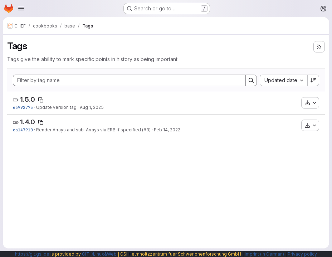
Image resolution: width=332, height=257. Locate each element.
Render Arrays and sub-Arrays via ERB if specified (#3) (93, 129)
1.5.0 (27, 99)
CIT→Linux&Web (99, 254)
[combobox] (283, 80)
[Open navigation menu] (21, 8)
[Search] (251, 80)
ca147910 (23, 129)
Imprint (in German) (264, 254)
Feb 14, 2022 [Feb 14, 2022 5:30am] (167, 129)
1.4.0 (27, 122)
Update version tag (56, 107)
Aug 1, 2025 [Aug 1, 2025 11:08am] (92, 107)
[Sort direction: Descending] (313, 80)
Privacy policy (302, 254)
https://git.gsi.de (32, 254)
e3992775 (23, 107)
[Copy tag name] (40, 100)
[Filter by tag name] (129, 80)
